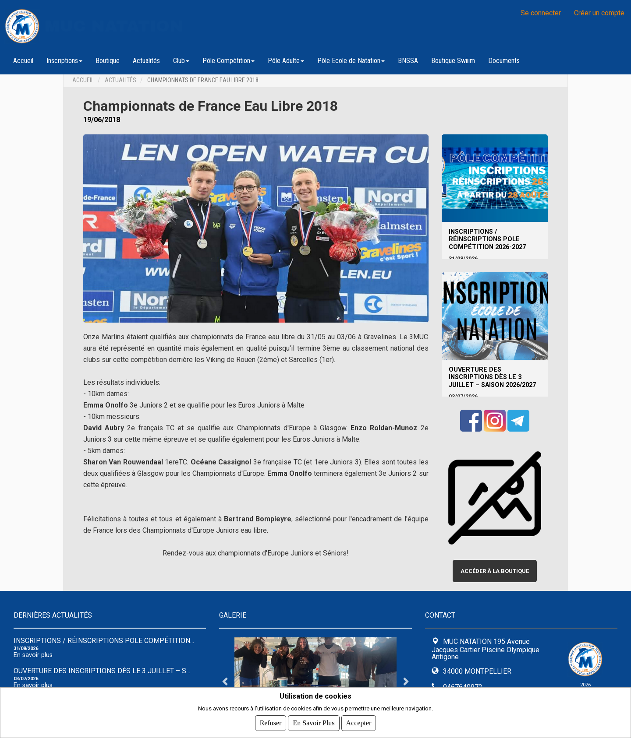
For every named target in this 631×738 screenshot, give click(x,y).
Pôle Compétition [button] (228, 60)
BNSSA (408, 60)
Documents (504, 60)
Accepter (359, 723)
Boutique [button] (108, 60)
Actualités (146, 60)
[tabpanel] (315, 681)
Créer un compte (599, 13)
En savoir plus (33, 655)
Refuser (271, 723)
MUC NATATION (114, 26)
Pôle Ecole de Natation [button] (351, 60)
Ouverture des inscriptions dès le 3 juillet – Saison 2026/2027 (492, 377)
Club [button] (181, 60)
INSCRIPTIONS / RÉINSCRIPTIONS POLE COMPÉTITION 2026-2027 (487, 239)
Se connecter (541, 13)
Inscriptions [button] (64, 60)
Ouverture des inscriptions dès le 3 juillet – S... (102, 671)
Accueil (23, 60)
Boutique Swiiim (453, 60)
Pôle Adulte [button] (286, 60)
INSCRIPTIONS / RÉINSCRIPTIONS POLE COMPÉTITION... (104, 640)
